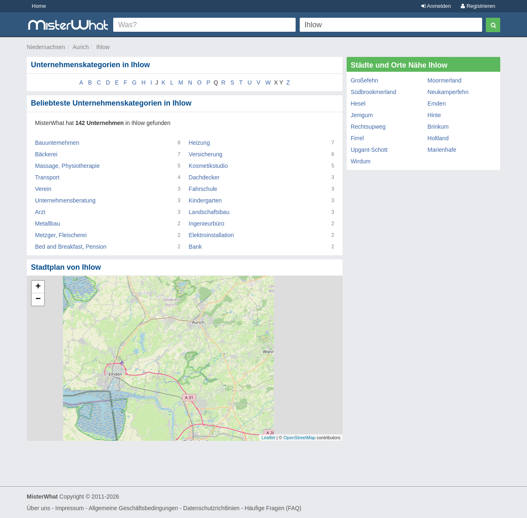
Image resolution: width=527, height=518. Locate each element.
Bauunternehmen (57, 142)
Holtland (437, 138)
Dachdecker (204, 177)
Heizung (199, 142)
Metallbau (47, 223)
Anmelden (436, 6)
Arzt (40, 212)
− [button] (38, 299)
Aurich (80, 47)
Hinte (434, 115)
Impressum (69, 508)
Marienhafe (441, 149)
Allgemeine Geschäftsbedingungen (133, 508)
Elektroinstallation (211, 235)
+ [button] (38, 287)
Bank (195, 246)
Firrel (357, 138)
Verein (43, 189)
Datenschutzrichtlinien (211, 508)
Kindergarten (205, 200)
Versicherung (205, 154)
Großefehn (364, 80)
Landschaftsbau (209, 212)
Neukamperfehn (448, 92)
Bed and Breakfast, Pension (71, 246)
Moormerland (444, 80)
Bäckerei (46, 154)
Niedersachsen (46, 47)
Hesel (358, 103)
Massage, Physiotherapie (67, 165)
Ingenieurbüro (206, 223)
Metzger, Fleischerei (60, 235)
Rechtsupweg (368, 126)
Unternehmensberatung (65, 200)
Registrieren (478, 6)
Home (39, 6)
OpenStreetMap (299, 437)
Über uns (38, 508)
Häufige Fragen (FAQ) (273, 508)
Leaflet (268, 437)
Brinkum (437, 126)
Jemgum (362, 115)
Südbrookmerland (373, 92)
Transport (47, 177)
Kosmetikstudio (208, 165)
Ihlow (103, 47)
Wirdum (361, 161)
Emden (436, 103)
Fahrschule (203, 189)
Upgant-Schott (369, 149)
